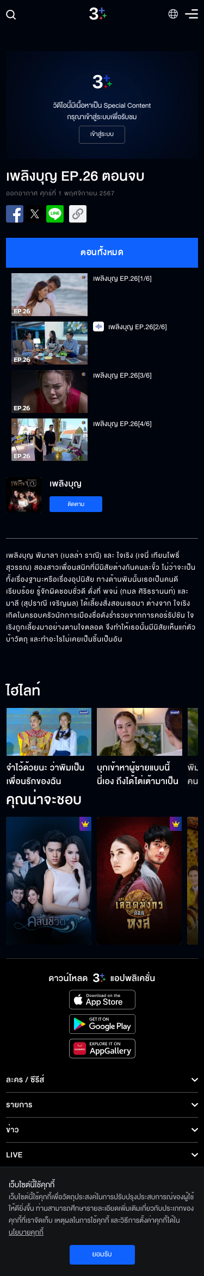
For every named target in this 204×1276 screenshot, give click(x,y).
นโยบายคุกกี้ (26, 1232)
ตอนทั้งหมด (102, 252)
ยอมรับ (102, 1254)
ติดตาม (75, 504)
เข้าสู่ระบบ (102, 134)
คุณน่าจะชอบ (44, 800)
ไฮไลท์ (23, 691)
